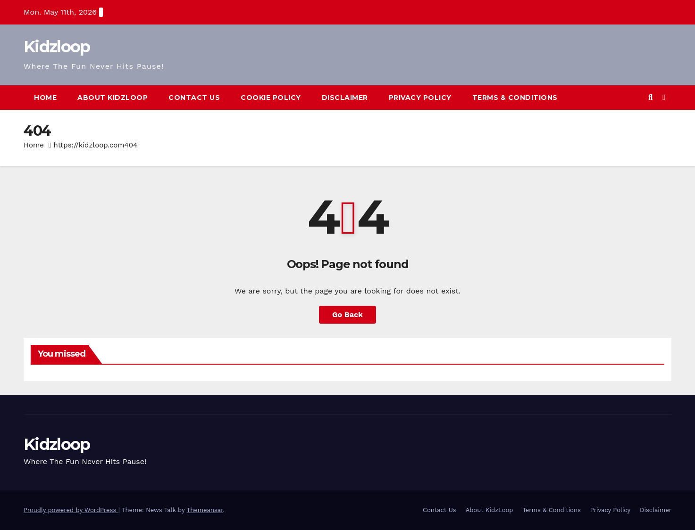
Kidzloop (57, 47)
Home (45, 97)
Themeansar (205, 510)
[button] (650, 97)
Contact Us (194, 97)
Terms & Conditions (515, 97)
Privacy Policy (420, 97)
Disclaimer (345, 97)
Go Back (347, 314)
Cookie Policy (271, 97)
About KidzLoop (112, 97)
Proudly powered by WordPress (71, 510)
